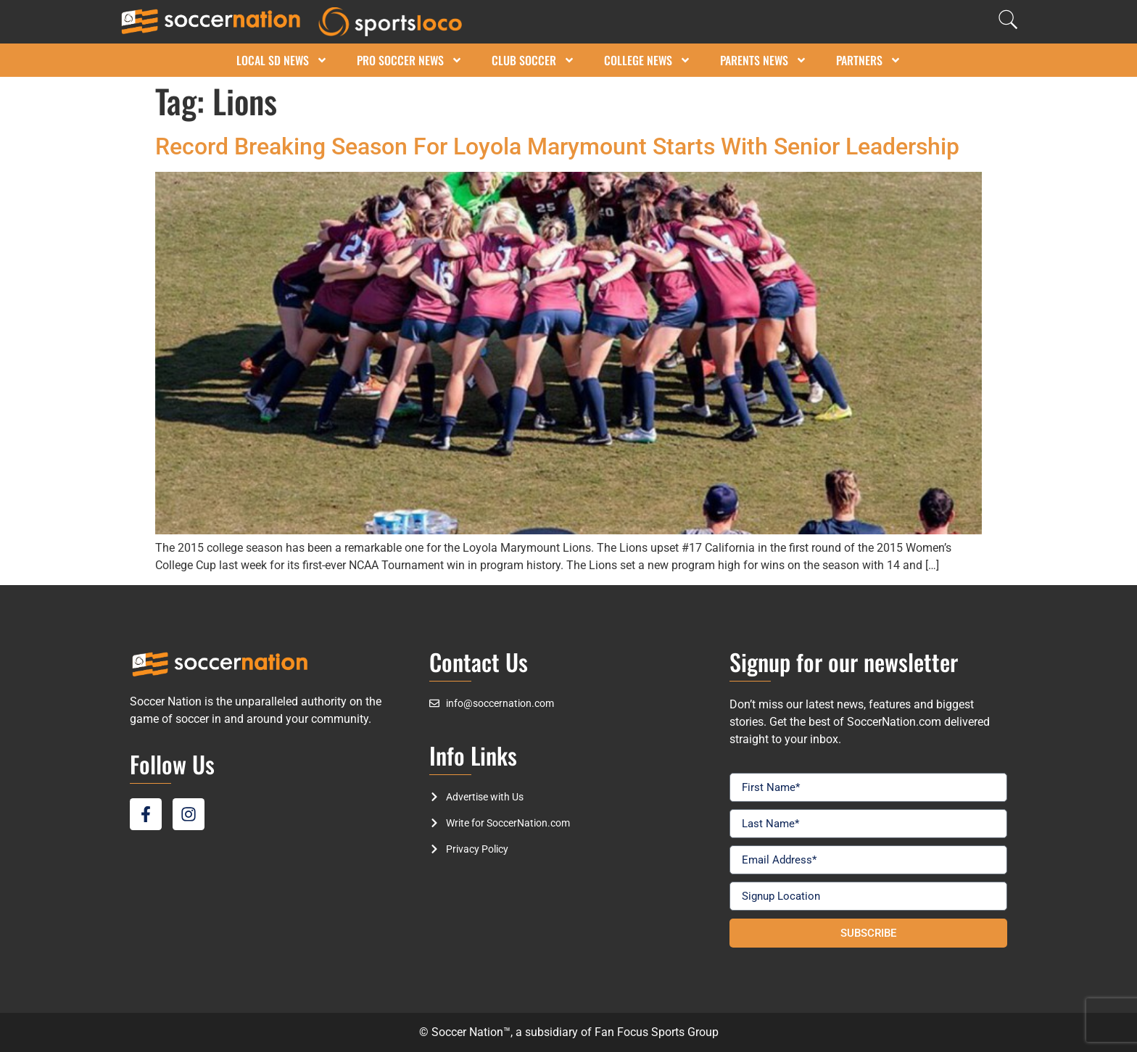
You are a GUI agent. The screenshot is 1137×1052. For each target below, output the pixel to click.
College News (647, 60)
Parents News (763, 60)
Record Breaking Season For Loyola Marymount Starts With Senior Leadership (557, 146)
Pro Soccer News (410, 60)
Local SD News (282, 60)
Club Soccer (533, 60)
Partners (868, 60)
